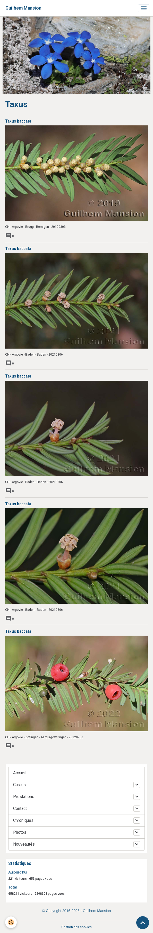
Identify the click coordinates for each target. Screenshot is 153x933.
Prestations (23, 796)
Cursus (19, 784)
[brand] (23, 8)
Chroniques (23, 820)
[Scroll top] (142, 922)
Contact (20, 808)
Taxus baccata (18, 121)
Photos (19, 832)
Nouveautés (24, 844)
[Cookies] (11, 922)
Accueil (19, 772)
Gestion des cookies (76, 927)
